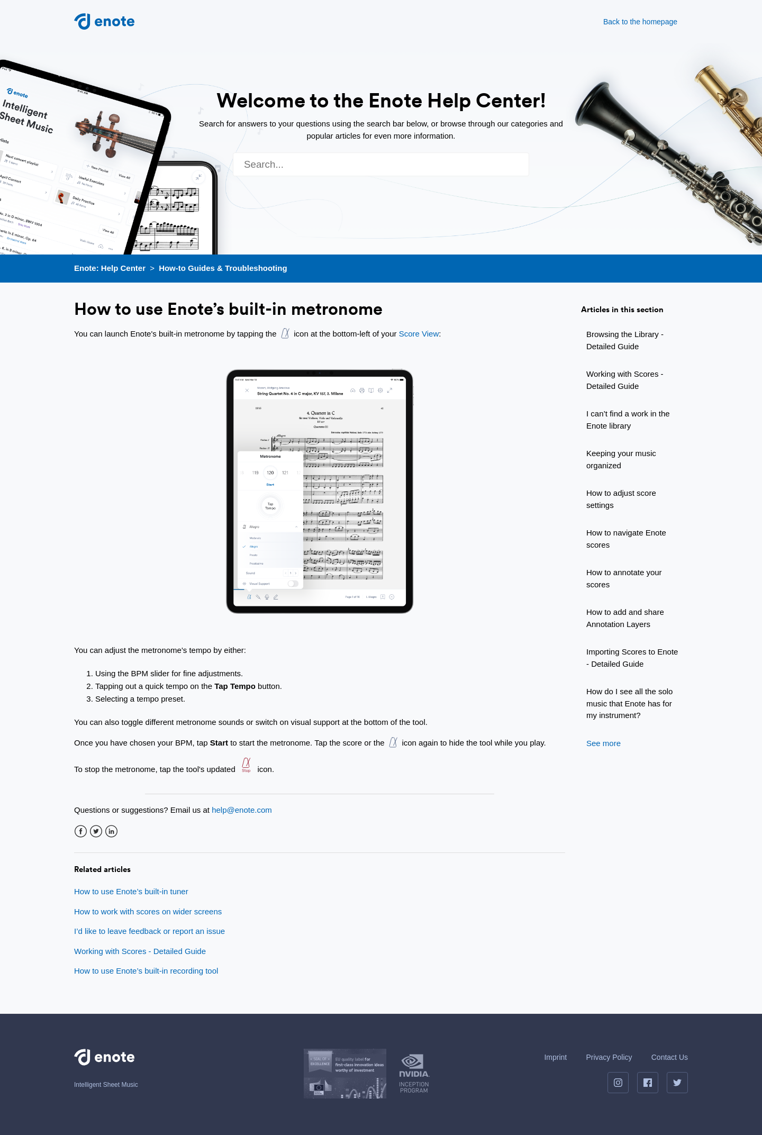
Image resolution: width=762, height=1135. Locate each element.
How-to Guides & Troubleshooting (223, 268)
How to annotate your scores (624, 578)
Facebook (80, 831)
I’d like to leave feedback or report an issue (149, 931)
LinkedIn (111, 831)
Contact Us (669, 1057)
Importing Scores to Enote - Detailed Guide (632, 657)
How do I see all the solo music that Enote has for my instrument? (629, 703)
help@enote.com (242, 809)
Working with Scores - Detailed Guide (625, 380)
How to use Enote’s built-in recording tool (146, 970)
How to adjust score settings (621, 499)
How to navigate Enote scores (626, 538)
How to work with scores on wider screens (148, 911)
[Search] (381, 164)
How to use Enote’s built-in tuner (131, 891)
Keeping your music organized (621, 459)
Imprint (555, 1057)
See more (603, 743)
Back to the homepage (640, 21)
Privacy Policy (609, 1057)
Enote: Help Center (110, 268)
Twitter (96, 831)
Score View (419, 333)
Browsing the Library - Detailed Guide (625, 340)
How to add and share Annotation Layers (625, 618)
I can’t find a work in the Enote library (628, 419)
